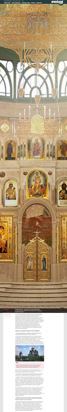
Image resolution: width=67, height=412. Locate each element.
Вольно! (33, 2)
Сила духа (6, 309)
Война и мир (7, 2)
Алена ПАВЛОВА (8, 314)
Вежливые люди (26, 2)
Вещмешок (39, 2)
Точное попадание (16, 2)
